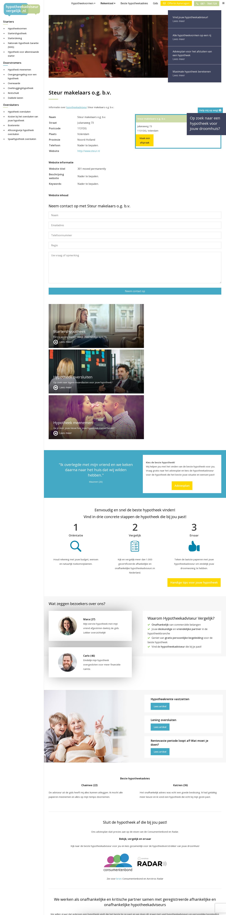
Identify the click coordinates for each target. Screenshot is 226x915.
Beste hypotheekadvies (134, 3)
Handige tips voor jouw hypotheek (194, 491)
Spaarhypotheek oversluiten (22, 138)
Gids (155, 3)
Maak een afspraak (145, 140)
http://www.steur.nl (88, 151)
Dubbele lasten (15, 97)
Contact (112, 879)
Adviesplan (182, 394)
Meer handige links (59, 875)
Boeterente (13, 125)
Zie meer (196, 896)
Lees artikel (160, 615)
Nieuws (137, 909)
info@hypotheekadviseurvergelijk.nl (129, 890)
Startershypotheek (17, 33)
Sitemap (97, 909)
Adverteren (114, 875)
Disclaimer (111, 909)
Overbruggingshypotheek (20, 88)
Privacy (148, 909)
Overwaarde (14, 83)
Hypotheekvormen (17, 28)
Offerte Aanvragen (176, 3)
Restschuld (13, 93)
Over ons (113, 883)
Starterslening (15, 38)
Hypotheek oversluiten (19, 111)
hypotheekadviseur (76, 107)
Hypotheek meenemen (19, 69)
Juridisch (125, 909)
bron (118, 787)
